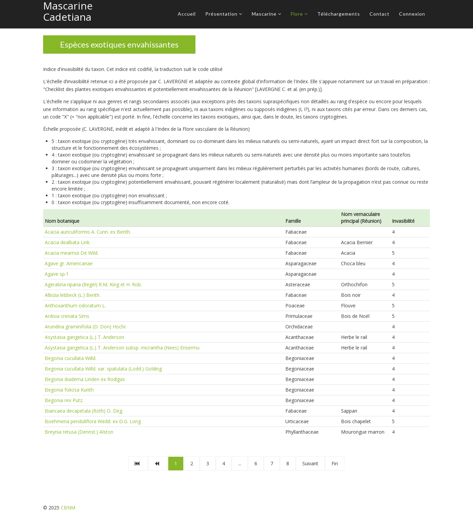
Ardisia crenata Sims (67, 316)
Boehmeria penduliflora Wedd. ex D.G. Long (93, 421)
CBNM (68, 507)
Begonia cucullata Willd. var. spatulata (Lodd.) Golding (103, 368)
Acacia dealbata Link (67, 242)
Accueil (187, 14)
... (239, 463)
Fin (335, 463)
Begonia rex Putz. (64, 400)
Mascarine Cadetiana (68, 11)
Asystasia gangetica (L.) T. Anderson (84, 337)
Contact (380, 14)
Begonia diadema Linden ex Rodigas (85, 379)
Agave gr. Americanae (69, 263)
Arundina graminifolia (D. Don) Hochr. (86, 326)
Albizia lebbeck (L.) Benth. (72, 295)
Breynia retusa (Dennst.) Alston (79, 432)
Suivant (310, 463)
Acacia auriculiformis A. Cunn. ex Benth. (88, 232)
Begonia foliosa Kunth (69, 389)
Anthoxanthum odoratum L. (75, 305)
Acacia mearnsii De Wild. (71, 253)
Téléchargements (338, 14)
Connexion (412, 14)
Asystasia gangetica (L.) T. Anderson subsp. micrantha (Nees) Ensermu (122, 347)
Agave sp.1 (57, 274)
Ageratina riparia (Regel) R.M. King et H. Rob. (93, 284)
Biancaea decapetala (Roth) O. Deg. (84, 411)
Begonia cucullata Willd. (70, 358)
